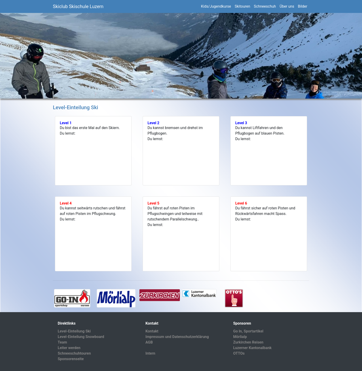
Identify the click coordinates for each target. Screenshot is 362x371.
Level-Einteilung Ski (74, 331)
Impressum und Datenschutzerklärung (177, 337)
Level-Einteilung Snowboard (81, 337)
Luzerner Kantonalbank (252, 348)
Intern (150, 353)
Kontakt (151, 331)
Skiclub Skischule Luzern (78, 6)
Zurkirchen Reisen (248, 342)
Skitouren (242, 6)
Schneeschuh (265, 6)
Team (62, 342)
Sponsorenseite (71, 359)
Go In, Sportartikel (248, 331)
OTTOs (239, 353)
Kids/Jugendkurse (216, 6)
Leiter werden (69, 348)
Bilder (302, 6)
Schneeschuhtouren (74, 353)
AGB (149, 342)
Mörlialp (240, 337)
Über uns (287, 6)
